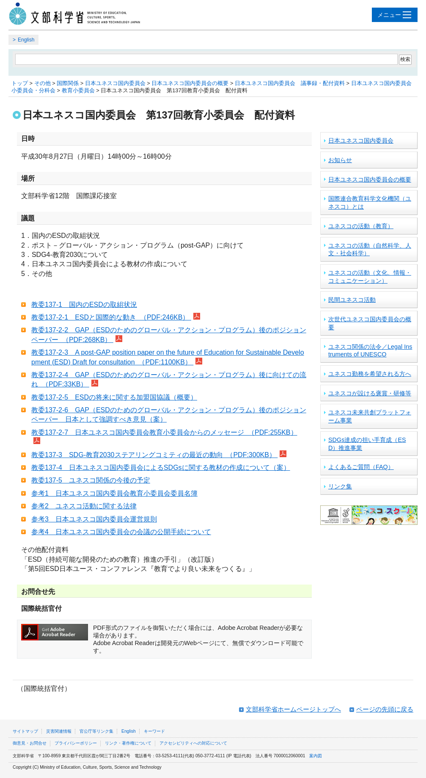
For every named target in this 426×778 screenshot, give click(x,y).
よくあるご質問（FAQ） (361, 466)
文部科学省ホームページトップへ (293, 709)
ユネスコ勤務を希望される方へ (369, 373)
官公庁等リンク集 (96, 731)
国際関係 (68, 83)
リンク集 (340, 486)
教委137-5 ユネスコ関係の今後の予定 (90, 480)
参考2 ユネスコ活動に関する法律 (84, 506)
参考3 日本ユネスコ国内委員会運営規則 (94, 519)
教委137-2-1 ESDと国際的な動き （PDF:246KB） (111, 317)
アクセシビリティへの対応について (193, 743)
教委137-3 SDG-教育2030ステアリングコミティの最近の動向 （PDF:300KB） (154, 454)
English (26, 40)
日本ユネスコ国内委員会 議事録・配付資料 (290, 83)
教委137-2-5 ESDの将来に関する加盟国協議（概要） (114, 397)
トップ (19, 83)
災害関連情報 (58, 731)
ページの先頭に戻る (384, 709)
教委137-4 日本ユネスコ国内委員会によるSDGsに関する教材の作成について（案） (160, 467)
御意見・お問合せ (30, 743)
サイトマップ (25, 731)
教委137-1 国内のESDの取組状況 (84, 304)
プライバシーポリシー (76, 743)
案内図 (315, 755)
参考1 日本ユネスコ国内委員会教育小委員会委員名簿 (114, 493)
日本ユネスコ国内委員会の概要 (189, 83)
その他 (42, 83)
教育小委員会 (78, 90)
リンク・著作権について (128, 743)
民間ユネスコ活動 (352, 299)
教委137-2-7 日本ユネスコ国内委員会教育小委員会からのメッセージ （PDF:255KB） (164, 432)
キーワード (154, 731)
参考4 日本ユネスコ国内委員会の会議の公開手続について (121, 531)
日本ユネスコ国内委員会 (115, 83)
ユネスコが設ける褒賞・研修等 (369, 393)
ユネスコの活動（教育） (360, 226)
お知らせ (340, 160)
